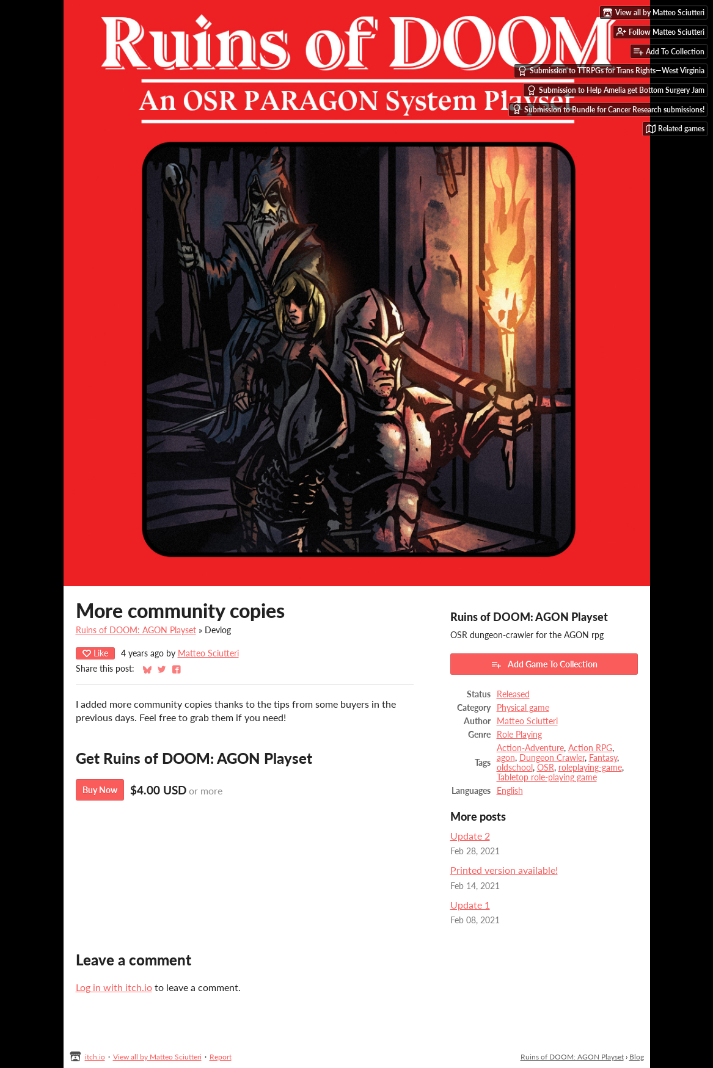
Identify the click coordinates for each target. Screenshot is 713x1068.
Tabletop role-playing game (547, 777)
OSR (545, 767)
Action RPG (590, 748)
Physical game (523, 708)
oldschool (515, 767)
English (510, 791)
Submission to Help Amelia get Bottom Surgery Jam (615, 90)
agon (506, 758)
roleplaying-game (590, 767)
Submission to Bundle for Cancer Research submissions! (608, 109)
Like (95, 653)
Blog (636, 1056)
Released (513, 694)
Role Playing (519, 734)
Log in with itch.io (114, 987)
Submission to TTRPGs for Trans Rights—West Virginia (610, 71)
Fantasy (603, 758)
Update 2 (470, 835)
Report (221, 1056)
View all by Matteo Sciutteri (157, 1056)
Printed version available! (504, 870)
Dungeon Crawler (552, 758)
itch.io (95, 1056)
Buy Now (99, 790)
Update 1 (470, 904)
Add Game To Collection (544, 664)
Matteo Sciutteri (208, 653)
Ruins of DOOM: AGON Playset (136, 630)
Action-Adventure (530, 748)
